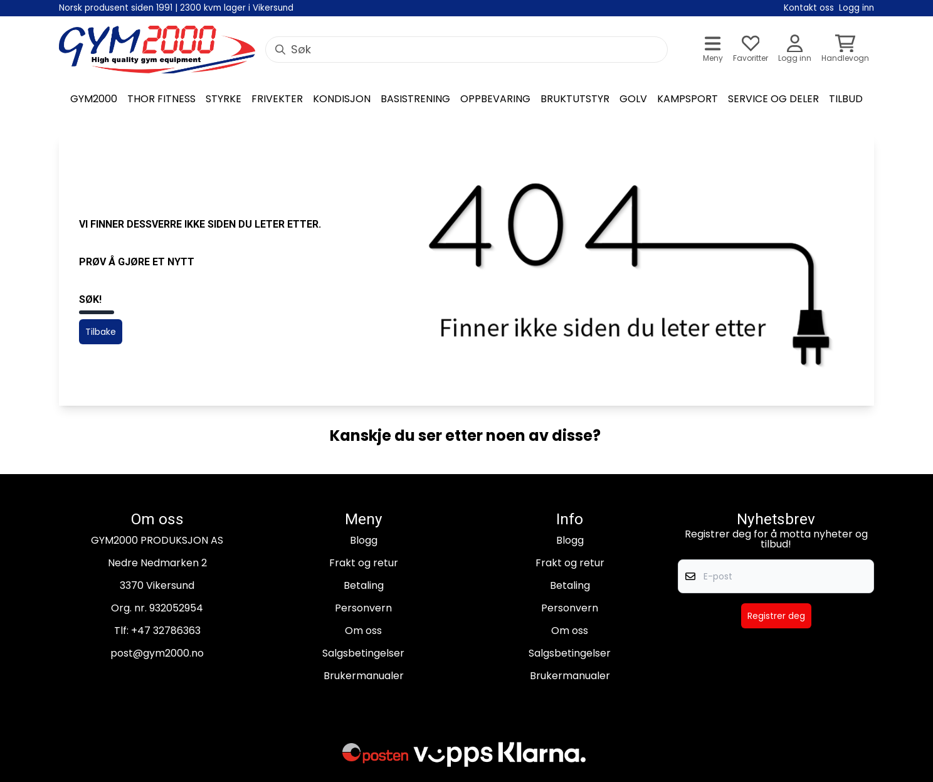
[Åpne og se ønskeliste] (750, 49)
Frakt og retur (363, 563)
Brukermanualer (364, 675)
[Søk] (466, 49)
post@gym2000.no (157, 653)
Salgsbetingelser (363, 653)
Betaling (364, 585)
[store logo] (157, 49)
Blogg (363, 540)
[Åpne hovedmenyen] (713, 49)
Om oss (363, 630)
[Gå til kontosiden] (794, 49)
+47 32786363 (166, 630)
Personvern (363, 608)
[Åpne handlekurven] (845, 49)
